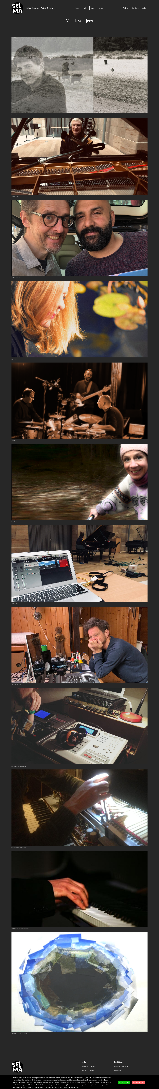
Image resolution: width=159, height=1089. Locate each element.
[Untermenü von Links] (147, 8)
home (77, 8)
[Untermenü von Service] (138, 8)
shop (92, 8)
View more (75, 1087)
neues (101, 8)
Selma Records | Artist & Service (40, 8)
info (85, 8)
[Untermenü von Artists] (128, 8)
